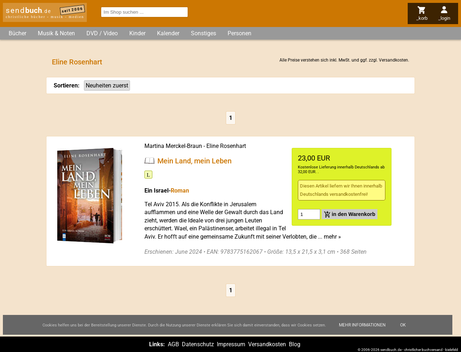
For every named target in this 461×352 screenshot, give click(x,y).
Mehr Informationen (362, 325)
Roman (180, 190)
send (28, 10)
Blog (294, 344)
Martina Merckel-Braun (173, 146)
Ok (403, 325)
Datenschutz (198, 344)
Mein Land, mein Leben (194, 160)
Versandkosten (393, 60)
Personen (239, 33)
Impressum (231, 344)
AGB (173, 344)
